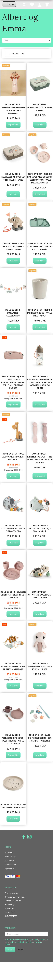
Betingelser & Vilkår (13, 901)
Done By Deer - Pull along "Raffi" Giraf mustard (13, 456)
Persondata (10, 912)
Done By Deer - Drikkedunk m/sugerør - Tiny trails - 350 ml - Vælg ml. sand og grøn (39, 382)
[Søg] (49, 40)
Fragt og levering (11, 893)
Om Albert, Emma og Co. (15, 897)
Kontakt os (9, 908)
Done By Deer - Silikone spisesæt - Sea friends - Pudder (13, 595)
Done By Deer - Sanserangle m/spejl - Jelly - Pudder (39, 666)
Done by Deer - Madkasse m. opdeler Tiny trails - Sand (13, 177)
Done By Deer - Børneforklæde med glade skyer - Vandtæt (13, 109)
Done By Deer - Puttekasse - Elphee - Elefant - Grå (13, 528)
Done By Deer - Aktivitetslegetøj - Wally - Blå (40, 528)
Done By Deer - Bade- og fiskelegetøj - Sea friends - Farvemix (39, 738)
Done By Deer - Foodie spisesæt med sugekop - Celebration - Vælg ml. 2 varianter (39, 178)
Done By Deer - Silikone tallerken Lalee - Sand (13, 806)
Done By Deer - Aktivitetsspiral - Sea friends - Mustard (13, 666)
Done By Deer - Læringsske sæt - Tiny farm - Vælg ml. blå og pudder (40, 458)
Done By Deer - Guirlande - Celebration (13, 312)
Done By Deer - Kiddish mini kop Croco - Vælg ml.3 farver (39, 312)
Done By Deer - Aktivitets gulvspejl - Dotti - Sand (40, 595)
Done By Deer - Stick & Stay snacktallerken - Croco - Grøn (40, 246)
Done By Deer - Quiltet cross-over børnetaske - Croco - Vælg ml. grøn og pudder (13, 382)
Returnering (9, 904)
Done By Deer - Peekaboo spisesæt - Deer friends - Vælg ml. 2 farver (13, 739)
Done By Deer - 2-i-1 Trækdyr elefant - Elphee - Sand (13, 246)
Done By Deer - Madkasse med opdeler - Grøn (40, 107)
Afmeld (20, 949)
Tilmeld (10, 949)
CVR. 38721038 (11, 916)
